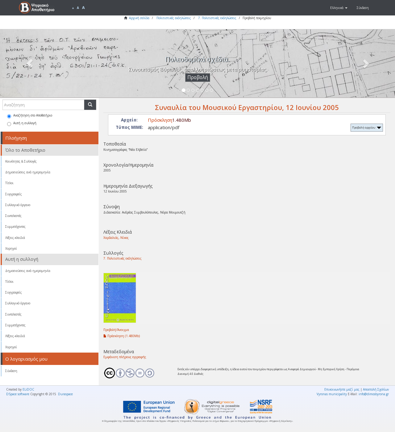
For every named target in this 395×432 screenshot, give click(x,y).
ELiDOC (28, 389)
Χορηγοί (11, 248)
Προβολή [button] (197, 77)
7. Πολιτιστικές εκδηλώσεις (217, 18)
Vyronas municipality (332, 394)
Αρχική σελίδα (139, 18)
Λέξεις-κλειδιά (15, 237)
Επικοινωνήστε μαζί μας (342, 389)
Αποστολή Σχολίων (376, 389)
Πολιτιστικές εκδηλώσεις (173, 18)
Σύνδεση (11, 371)
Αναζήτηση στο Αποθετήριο (29, 115)
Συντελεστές (13, 216)
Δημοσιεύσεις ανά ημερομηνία (27, 172)
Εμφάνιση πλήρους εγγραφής (124, 357)
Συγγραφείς (13, 194)
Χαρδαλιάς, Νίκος (116, 237)
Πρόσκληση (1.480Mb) (121, 336)
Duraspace (65, 394)
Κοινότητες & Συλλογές (21, 161)
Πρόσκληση (160, 120)
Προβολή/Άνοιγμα (116, 330)
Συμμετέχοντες (15, 226)
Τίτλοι (9, 183)
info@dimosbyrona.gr (374, 394)
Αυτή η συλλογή (21, 123)
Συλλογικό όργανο (17, 205)
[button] (339, 7)
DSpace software (17, 394)
